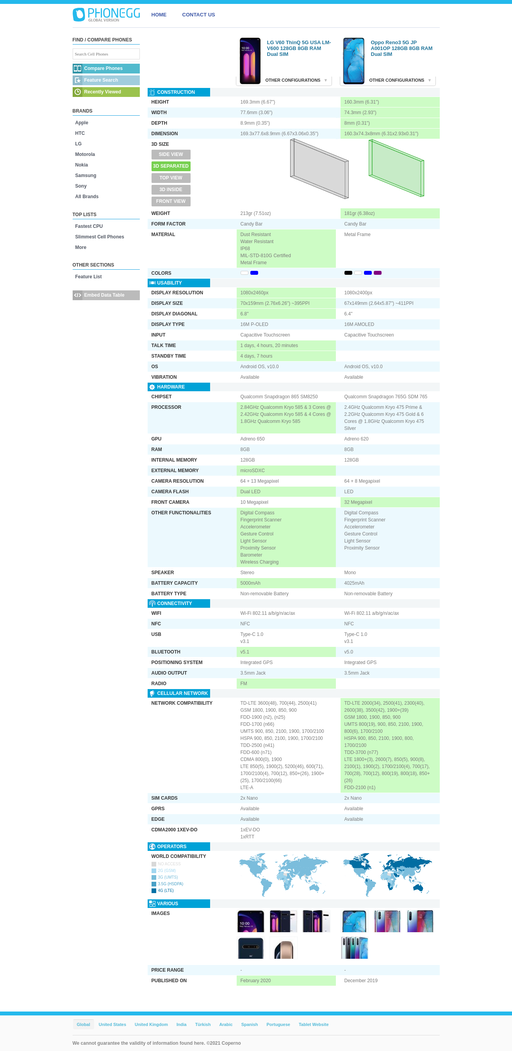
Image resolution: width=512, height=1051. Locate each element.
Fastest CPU (89, 226)
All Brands (87, 196)
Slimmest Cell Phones (99, 237)
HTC (80, 133)
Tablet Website (314, 1024)
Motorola (85, 154)
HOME (159, 15)
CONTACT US (198, 15)
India (182, 1024)
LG (78, 144)
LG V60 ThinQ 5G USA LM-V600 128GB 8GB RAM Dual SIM (299, 48)
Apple (81, 122)
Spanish (249, 1024)
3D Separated (171, 166)
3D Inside (170, 189)
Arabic (225, 1024)
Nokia (81, 165)
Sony (81, 186)
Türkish (203, 1024)
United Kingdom (151, 1024)
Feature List (88, 276)
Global (83, 1024)
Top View (170, 178)
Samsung (85, 175)
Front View (171, 201)
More (81, 247)
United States (112, 1024)
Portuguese (278, 1024)
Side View (171, 154)
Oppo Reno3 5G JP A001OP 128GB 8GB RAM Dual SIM (402, 48)
